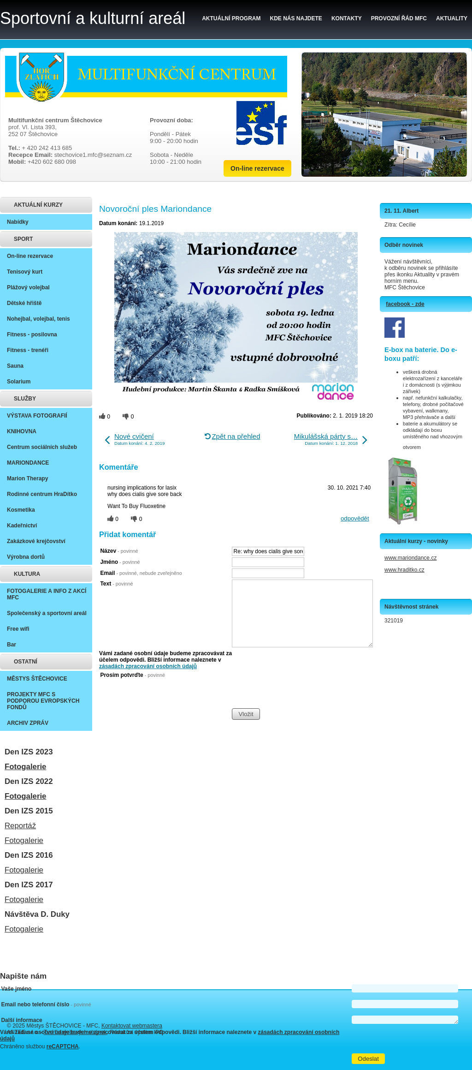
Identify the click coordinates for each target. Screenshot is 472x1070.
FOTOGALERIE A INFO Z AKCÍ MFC (46, 594)
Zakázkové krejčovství (36, 541)
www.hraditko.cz (404, 570)
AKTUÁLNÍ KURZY (38, 205)
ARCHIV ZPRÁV (27, 723)
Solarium (18, 381)
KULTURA (27, 574)
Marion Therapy (27, 478)
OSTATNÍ (25, 661)
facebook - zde (405, 304)
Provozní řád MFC (399, 18)
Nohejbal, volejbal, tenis (38, 319)
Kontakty (346, 18)
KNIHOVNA (21, 431)
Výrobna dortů (26, 557)
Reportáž (20, 825)
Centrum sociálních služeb (42, 447)
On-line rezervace (257, 168)
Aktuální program (231, 18)
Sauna (15, 366)
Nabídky (18, 222)
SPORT (23, 239)
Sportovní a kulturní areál (92, 18)
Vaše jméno (16, 989)
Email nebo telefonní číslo (46, 1004)
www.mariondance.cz (410, 558)
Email (141, 573)
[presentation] (302, 690)
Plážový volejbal (28, 287)
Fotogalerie (25, 766)
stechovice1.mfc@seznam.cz (93, 154)
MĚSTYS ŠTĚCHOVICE (37, 678)
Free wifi (18, 629)
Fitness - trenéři (27, 350)
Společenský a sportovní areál (47, 613)
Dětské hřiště (24, 303)
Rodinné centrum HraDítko (42, 494)
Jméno (120, 562)
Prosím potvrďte (132, 675)
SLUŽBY (25, 398)
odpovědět (355, 518)
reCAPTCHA (63, 1046)
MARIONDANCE (28, 463)
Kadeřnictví (22, 525)
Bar (11, 644)
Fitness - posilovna (32, 334)
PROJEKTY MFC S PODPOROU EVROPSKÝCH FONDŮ (43, 701)
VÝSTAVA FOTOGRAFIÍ (37, 415)
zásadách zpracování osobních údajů (148, 666)
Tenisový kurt (24, 272)
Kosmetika (21, 510)
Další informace (21, 1020)
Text (116, 583)
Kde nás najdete (296, 18)
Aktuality (451, 18)
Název (119, 551)
